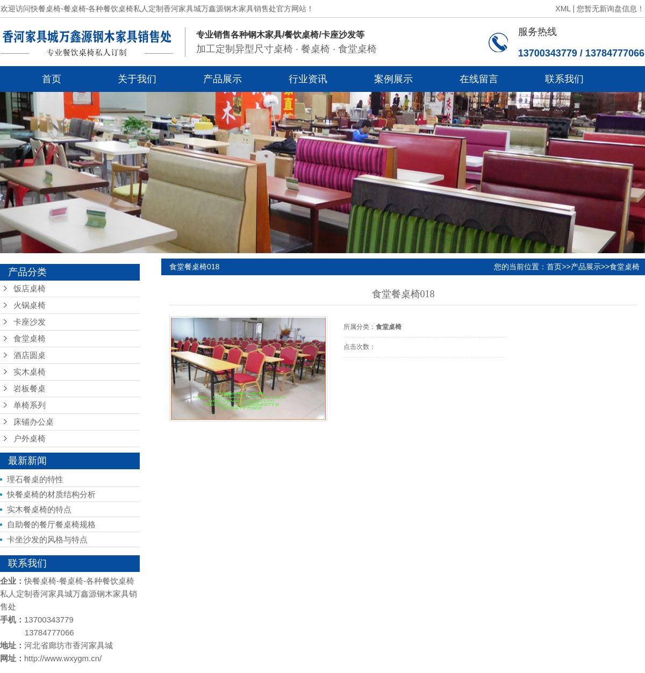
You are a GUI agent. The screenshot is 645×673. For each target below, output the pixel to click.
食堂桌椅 (29, 338)
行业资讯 (308, 79)
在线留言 (479, 79)
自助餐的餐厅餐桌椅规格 (51, 524)
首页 (51, 79)
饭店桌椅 (29, 288)
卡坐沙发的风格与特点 (47, 539)
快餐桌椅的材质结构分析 (51, 494)
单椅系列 (29, 405)
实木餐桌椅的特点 (39, 509)
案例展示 (393, 79)
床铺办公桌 (33, 422)
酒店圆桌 (29, 355)
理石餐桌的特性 (35, 479)
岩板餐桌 (29, 388)
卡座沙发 (29, 322)
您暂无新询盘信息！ (610, 8)
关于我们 (137, 79)
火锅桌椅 (29, 305)
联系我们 (564, 79)
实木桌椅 (29, 372)
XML (562, 8)
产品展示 (222, 79)
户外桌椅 (29, 438)
